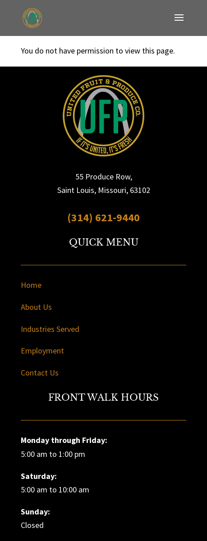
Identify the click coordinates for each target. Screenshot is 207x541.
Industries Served (50, 329)
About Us (36, 307)
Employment (42, 350)
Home (31, 285)
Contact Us (40, 372)
